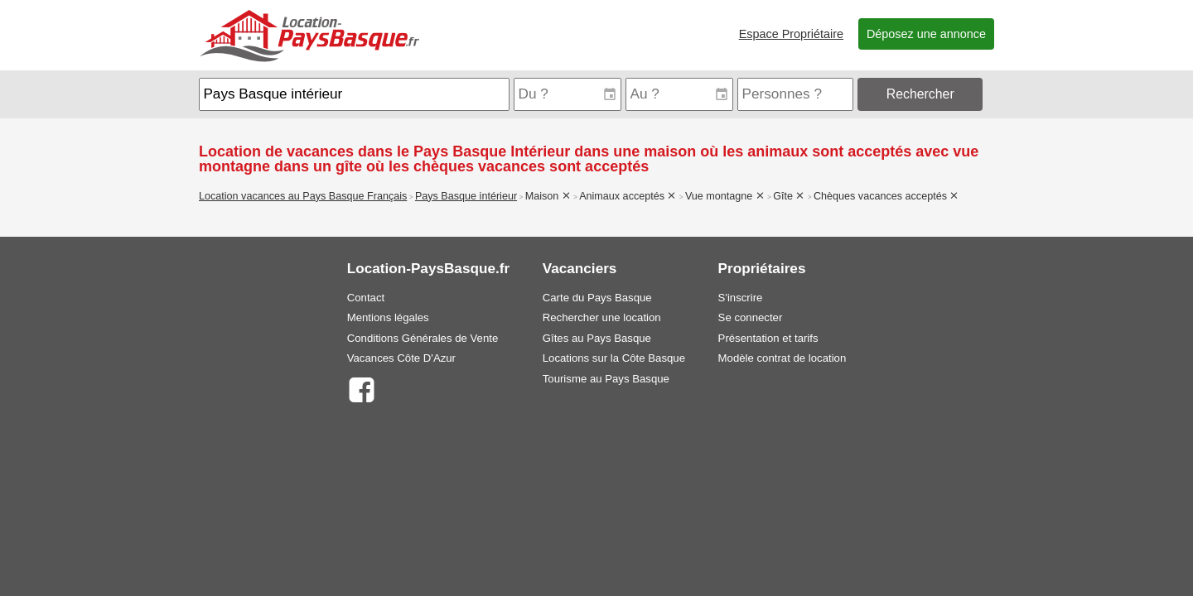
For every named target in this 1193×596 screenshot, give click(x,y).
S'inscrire (740, 297)
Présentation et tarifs (768, 338)
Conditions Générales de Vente (423, 338)
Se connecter (750, 317)
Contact (365, 297)
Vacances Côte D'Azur (401, 358)
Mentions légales (388, 317)
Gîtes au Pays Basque (597, 338)
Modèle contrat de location (782, 358)
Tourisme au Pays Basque (606, 378)
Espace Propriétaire (791, 34)
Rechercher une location (602, 317)
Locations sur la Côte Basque (614, 358)
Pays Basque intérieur (466, 196)
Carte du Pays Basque (597, 297)
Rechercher (920, 94)
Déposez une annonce (926, 34)
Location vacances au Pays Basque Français (303, 196)
